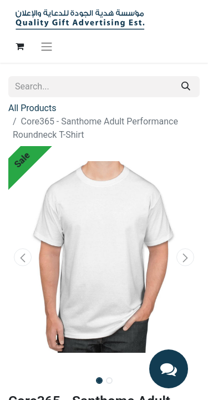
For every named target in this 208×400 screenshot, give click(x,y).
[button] (22, 257)
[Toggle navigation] (46, 46)
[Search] (186, 86)
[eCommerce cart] (19, 46)
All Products (32, 108)
